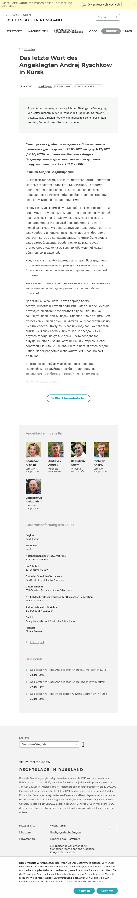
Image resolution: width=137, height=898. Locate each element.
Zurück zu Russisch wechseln (102, 4)
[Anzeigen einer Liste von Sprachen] (127, 4)
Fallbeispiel (37, 642)
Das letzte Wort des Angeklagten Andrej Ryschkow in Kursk (67, 682)
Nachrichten (38, 31)
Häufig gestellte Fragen (65, 832)
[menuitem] (14, 31)
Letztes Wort (64, 86)
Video (93, 31)
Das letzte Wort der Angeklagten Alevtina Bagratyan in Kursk (68, 693)
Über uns (25, 832)
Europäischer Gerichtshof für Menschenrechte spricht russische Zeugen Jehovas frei (72, 849)
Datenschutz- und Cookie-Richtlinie (85, 881)
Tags (128, 31)
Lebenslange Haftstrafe (65, 839)
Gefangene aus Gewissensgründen (68, 31)
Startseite (14, 31)
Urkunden (111, 31)
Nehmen (84, 890)
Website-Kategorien (35, 744)
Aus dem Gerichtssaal (89, 86)
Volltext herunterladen (68, 398)
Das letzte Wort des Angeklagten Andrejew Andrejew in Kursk (68, 669)
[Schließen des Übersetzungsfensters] (134, 4)
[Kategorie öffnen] (83, 744)
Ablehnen (107, 890)
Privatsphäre (27, 839)
